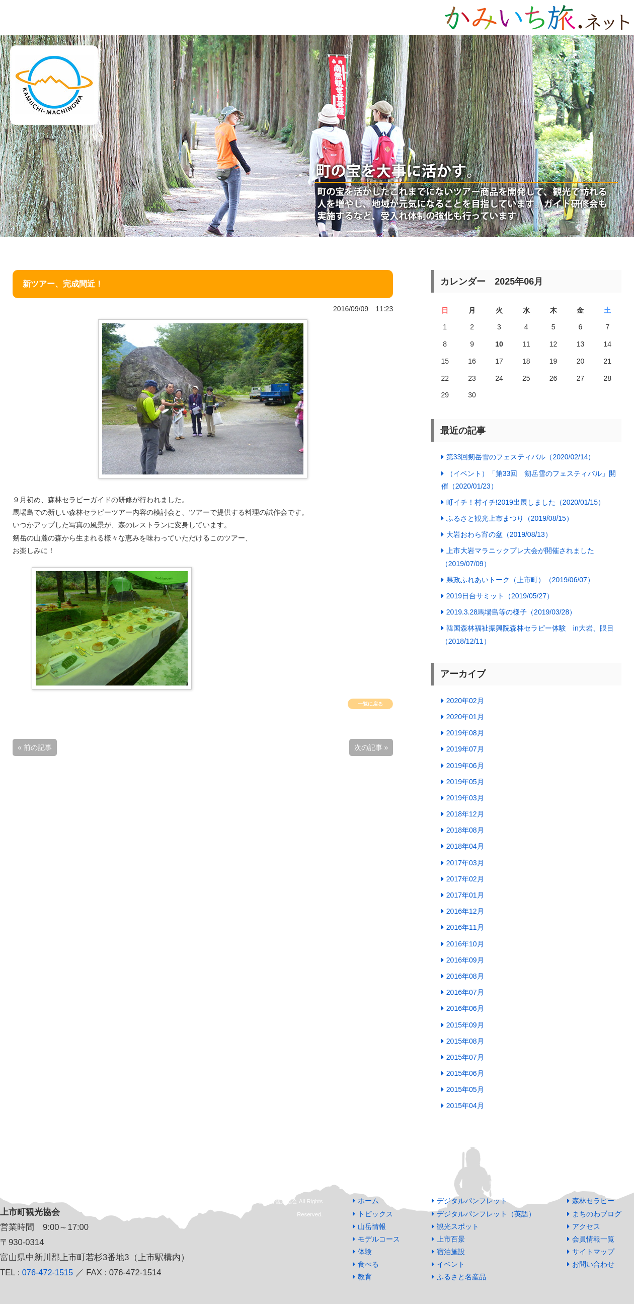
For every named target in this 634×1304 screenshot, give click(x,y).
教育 (365, 1277)
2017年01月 (465, 895)
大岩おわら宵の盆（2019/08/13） (499, 534)
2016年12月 (465, 911)
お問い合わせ (593, 1264)
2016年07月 (465, 992)
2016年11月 (465, 927)
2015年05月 (465, 1089)
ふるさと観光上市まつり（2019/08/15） (509, 518)
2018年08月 (465, 830)
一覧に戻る (370, 704)
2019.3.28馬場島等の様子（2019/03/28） (511, 612)
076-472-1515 (48, 1272)
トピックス (375, 1214)
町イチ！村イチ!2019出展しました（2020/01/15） (525, 502)
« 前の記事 (35, 747)
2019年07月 (465, 749)
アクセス (586, 1226)
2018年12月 (465, 814)
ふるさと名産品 (461, 1277)
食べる (368, 1264)
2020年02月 (465, 701)
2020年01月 (465, 717)
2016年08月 (465, 976)
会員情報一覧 (593, 1239)
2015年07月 (465, 1057)
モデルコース (379, 1239)
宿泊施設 (451, 1252)
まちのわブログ (596, 1214)
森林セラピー (593, 1201)
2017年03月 (465, 863)
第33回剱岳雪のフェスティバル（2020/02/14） (520, 457)
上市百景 (451, 1239)
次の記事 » (371, 747)
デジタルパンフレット (472, 1201)
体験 (365, 1252)
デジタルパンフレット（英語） (486, 1214)
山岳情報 (372, 1226)
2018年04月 (465, 846)
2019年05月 (465, 782)
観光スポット (458, 1226)
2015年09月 (465, 1025)
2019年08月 (465, 733)
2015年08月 (465, 1041)
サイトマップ (593, 1252)
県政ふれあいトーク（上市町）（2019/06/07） (520, 580)
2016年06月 (465, 1008)
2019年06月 (465, 766)
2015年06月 (465, 1073)
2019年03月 (465, 798)
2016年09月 (465, 960)
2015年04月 (465, 1106)
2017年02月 (465, 879)
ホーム (368, 1201)
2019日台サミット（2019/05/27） (499, 596)
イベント (451, 1264)
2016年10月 (465, 944)
